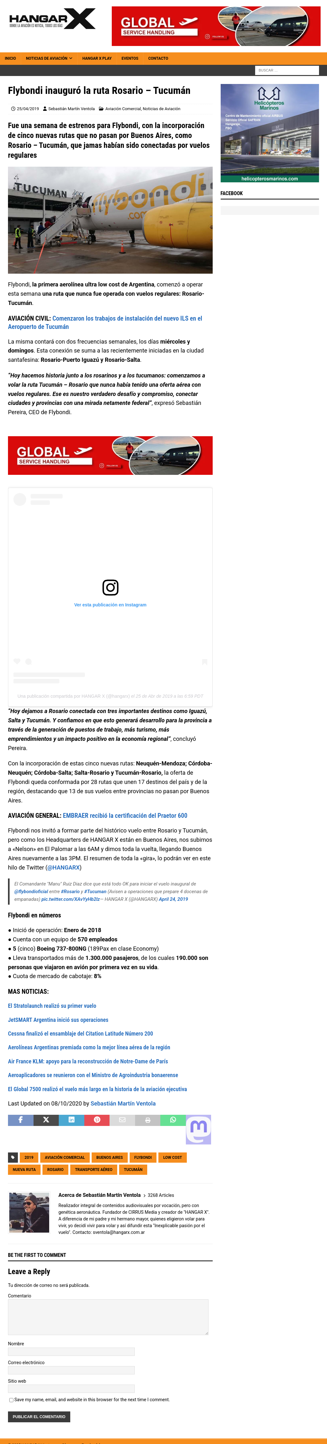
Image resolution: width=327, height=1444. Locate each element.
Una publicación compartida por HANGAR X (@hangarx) (74, 696)
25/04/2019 (28, 108)
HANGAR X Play (97, 58)
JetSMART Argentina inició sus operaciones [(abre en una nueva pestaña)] (58, 1019)
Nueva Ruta (24, 1169)
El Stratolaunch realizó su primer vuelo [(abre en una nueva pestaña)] (52, 1005)
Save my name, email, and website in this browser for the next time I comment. (92, 1399)
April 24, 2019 (173, 899)
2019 (29, 1157)
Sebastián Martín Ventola (71, 108)
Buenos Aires (109, 1157)
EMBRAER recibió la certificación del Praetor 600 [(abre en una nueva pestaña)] (125, 815)
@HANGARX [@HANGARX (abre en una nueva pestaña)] (63, 867)
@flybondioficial (31, 891)
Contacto (158, 58)
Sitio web (17, 1381)
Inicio (10, 58)
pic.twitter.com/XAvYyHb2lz (71, 899)
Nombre (16, 1343)
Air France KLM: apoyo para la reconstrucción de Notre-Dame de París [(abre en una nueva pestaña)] (88, 1061)
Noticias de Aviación (46, 58)
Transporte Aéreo (93, 1169)
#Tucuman (95, 891)
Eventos (130, 58)
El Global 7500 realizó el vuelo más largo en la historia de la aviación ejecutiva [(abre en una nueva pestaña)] (97, 1089)
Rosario (55, 1169)
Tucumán (133, 1169)
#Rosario (70, 891)
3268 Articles (161, 1195)
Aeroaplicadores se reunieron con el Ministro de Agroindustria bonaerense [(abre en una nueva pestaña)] (93, 1075)
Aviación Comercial (123, 108)
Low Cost (172, 1157)
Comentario (19, 1295)
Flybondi (143, 1157)
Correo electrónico (26, 1362)
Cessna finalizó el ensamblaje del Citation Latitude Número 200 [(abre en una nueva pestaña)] (80, 1033)
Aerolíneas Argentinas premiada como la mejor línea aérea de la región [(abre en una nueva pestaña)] (89, 1047)
